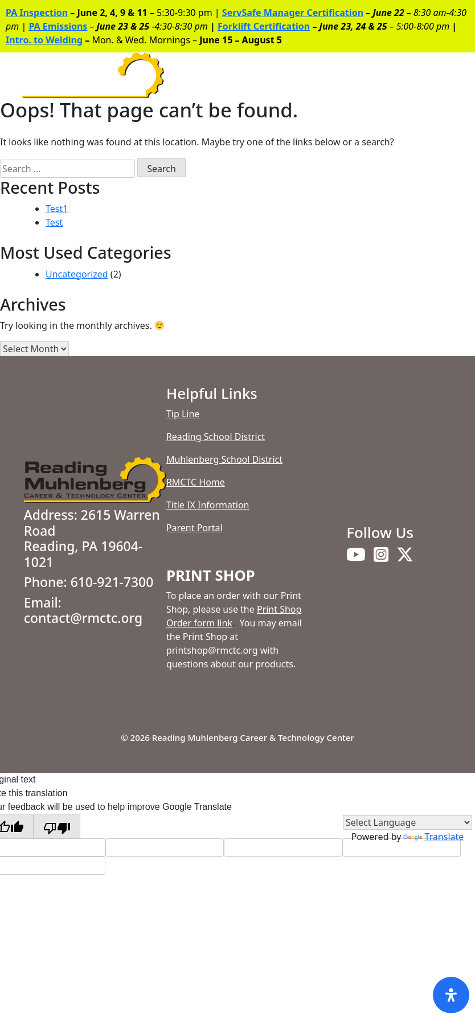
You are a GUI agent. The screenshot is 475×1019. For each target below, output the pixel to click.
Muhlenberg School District (224, 459)
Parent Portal (194, 527)
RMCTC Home (195, 482)
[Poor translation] (57, 826)
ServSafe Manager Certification (292, 12)
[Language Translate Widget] (407, 822)
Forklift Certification (264, 26)
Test (54, 222)
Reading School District (215, 436)
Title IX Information (207, 505)
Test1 (57, 208)
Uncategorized (77, 274)
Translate (433, 836)
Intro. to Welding (44, 40)
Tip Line (182, 413)
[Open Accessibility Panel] (451, 995)
